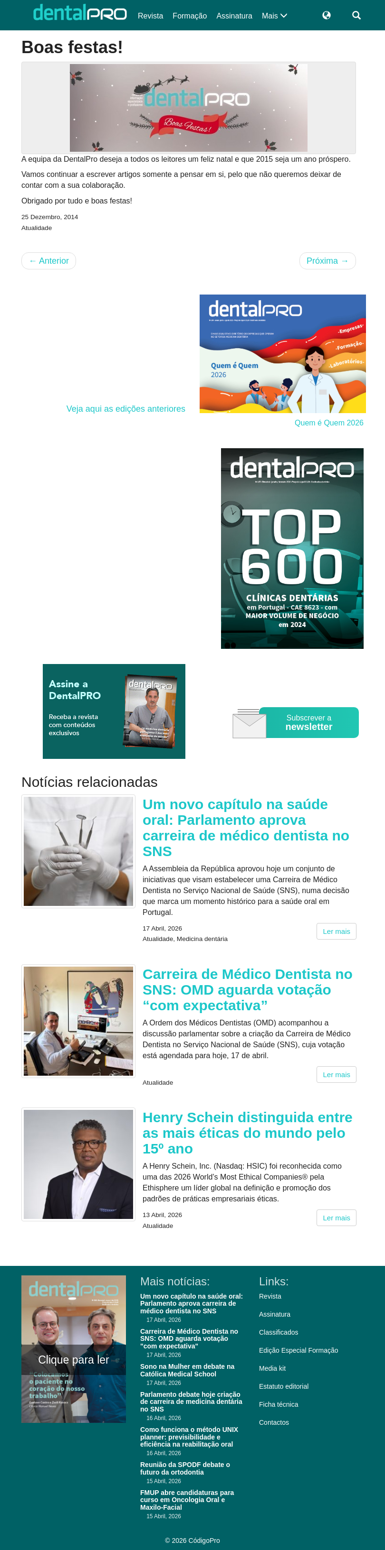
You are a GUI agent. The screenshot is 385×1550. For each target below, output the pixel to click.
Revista (150, 16)
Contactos (274, 1422)
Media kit (272, 1368)
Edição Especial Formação (298, 1350)
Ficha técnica (278, 1404)
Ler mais (336, 931)
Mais (275, 16)
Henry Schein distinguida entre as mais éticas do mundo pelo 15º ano (248, 1132)
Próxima (328, 261)
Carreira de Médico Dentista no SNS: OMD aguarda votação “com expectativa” (248, 989)
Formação (190, 16)
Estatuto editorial (283, 1386)
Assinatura (234, 16)
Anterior (49, 261)
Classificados (278, 1332)
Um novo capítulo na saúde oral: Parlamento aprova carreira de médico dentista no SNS (246, 827)
